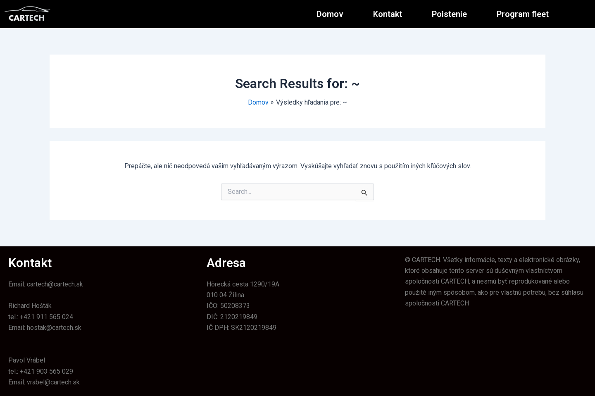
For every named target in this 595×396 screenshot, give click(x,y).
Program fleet (523, 14)
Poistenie (449, 14)
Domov (330, 14)
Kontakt (387, 14)
